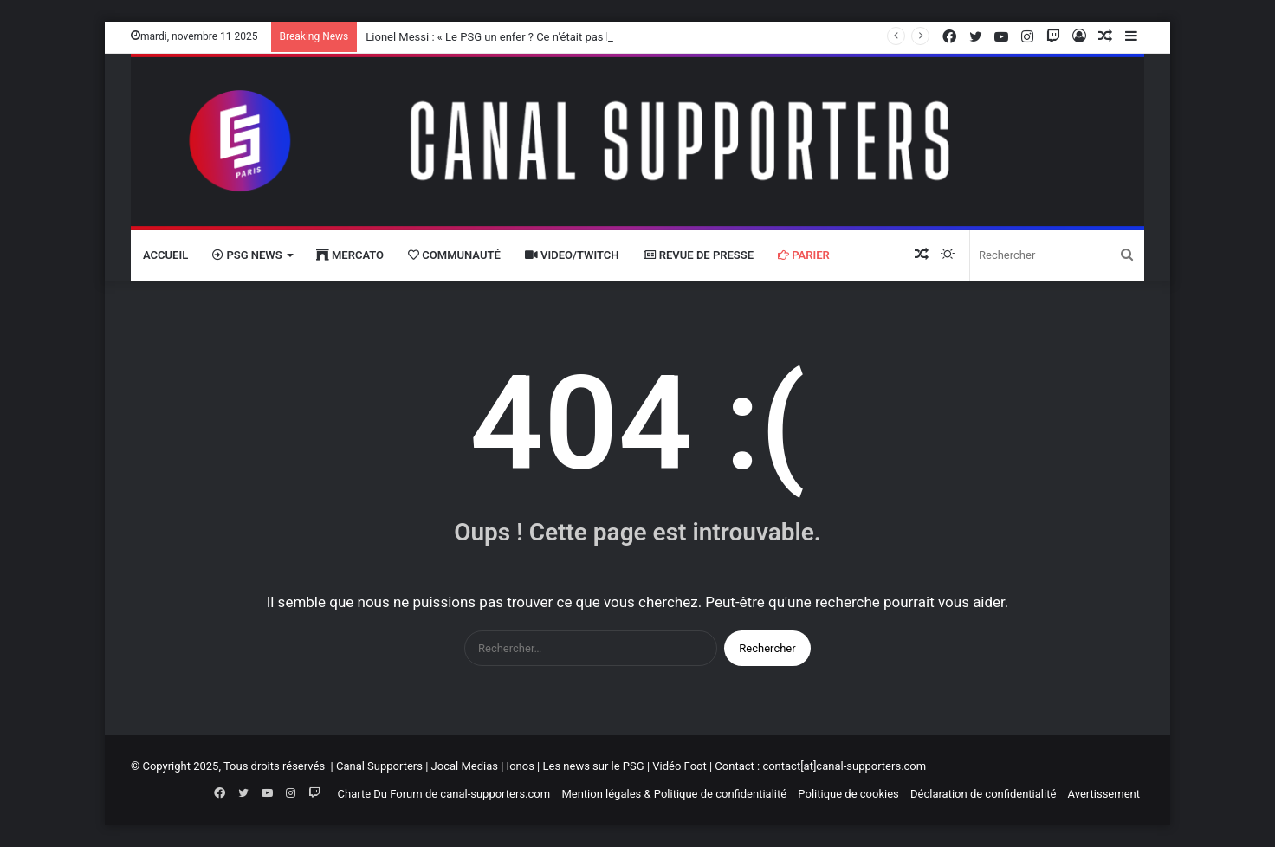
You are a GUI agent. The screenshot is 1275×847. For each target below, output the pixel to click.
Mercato (350, 255)
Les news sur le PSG (593, 766)
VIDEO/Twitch (572, 255)
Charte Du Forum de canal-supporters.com (444, 793)
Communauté (454, 255)
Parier (804, 255)
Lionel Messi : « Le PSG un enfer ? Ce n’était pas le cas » (505, 36)
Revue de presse (699, 255)
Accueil (165, 255)
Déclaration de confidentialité (983, 793)
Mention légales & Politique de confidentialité (673, 793)
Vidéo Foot (679, 766)
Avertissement (1104, 793)
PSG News (247, 255)
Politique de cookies (848, 793)
